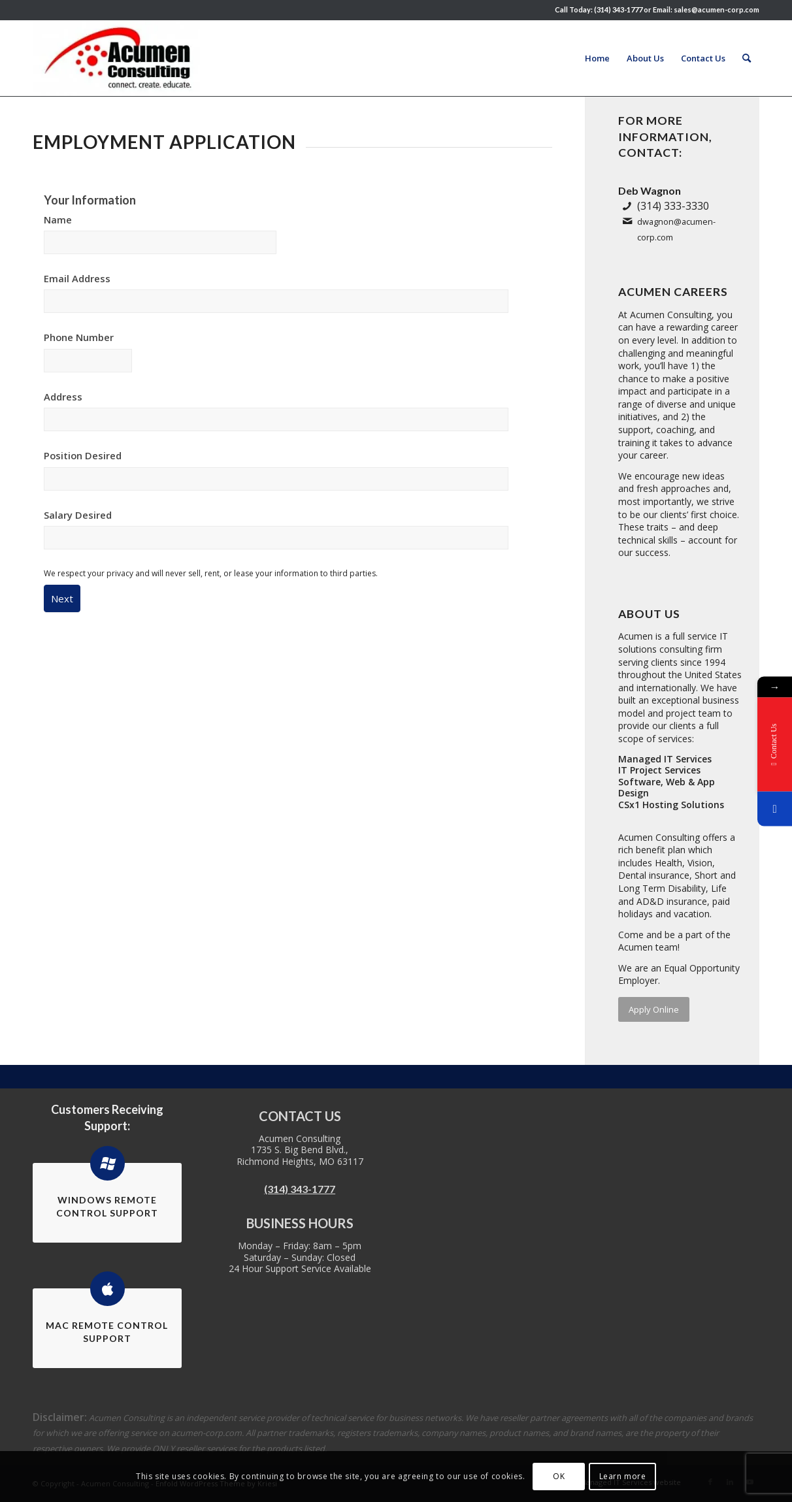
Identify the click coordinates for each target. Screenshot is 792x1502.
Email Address (77, 278)
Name (58, 219)
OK (559, 1476)
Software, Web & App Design (666, 787)
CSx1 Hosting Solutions (671, 804)
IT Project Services (659, 770)
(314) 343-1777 (299, 1189)
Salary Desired (78, 514)
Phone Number (79, 337)
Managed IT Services (665, 759)
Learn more (622, 1476)
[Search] (746, 58)
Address (63, 396)
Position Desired (83, 455)
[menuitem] (597, 58)
